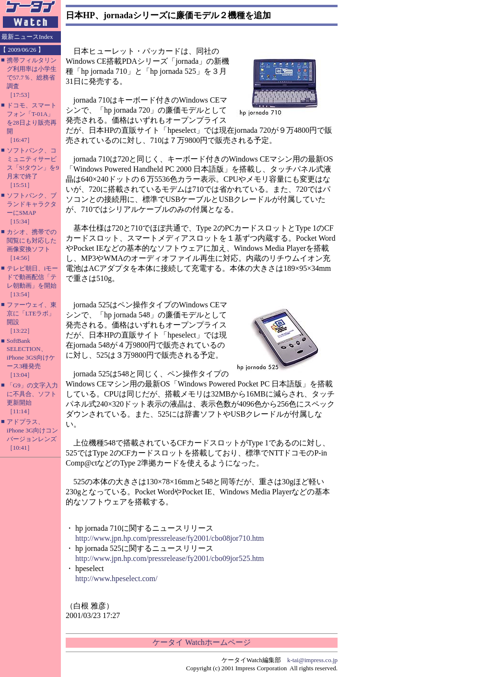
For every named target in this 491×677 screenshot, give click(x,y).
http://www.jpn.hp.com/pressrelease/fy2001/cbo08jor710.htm (169, 538)
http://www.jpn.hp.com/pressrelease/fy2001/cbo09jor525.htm (169, 558)
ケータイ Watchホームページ (201, 642)
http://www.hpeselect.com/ (116, 578)
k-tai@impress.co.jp (312, 660)
